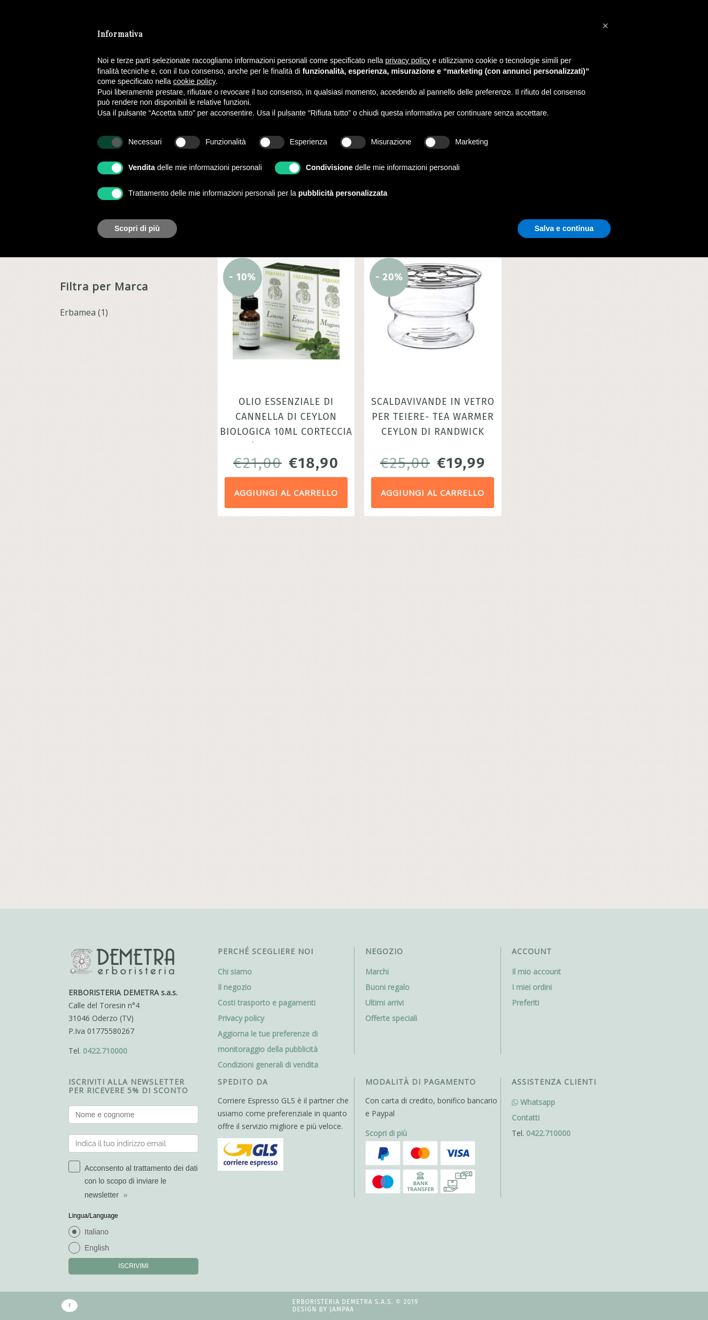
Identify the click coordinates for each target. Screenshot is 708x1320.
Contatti (526, 754)
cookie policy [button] (194, 81)
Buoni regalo (387, 623)
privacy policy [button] (408, 60)
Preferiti (525, 639)
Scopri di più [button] (137, 228)
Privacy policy (241, 654)
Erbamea (78, 312)
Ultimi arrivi (384, 639)
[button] (605, 25)
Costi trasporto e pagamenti (266, 639)
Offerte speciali (391, 654)
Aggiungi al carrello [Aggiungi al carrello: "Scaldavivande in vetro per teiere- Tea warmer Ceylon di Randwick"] (432, 492)
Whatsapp (533, 738)
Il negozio (234, 623)
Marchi (377, 608)
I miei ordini (532, 623)
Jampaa (341, 946)
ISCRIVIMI (133, 902)
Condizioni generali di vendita (268, 701)
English (96, 884)
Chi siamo (235, 608)
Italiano (96, 868)
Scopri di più (386, 769)
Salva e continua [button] (564, 228)
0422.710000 (105, 687)
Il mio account (536, 608)
